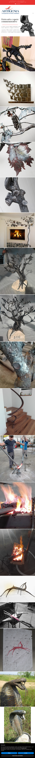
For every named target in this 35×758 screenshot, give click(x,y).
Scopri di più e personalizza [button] (17, 755)
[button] (33, 13)
